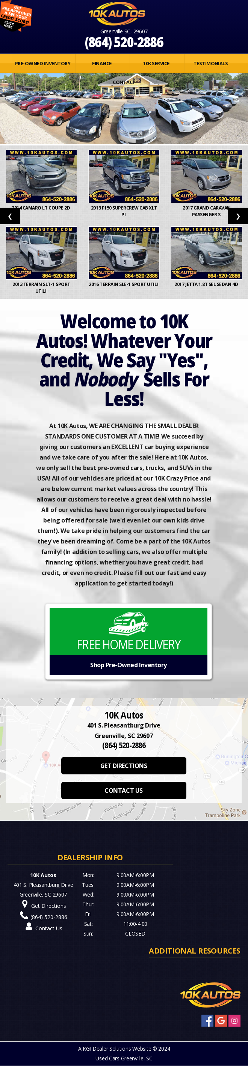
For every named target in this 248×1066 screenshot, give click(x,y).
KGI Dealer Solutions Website (117, 1048)
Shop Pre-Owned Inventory (128, 665)
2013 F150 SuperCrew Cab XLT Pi (124, 211)
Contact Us (48, 928)
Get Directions (48, 905)
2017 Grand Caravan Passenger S (206, 211)
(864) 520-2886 (124, 42)
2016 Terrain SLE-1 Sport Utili (124, 284)
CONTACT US (123, 790)
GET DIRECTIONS (123, 766)
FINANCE (101, 63)
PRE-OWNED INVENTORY (42, 63)
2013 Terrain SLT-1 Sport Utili (41, 287)
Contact (124, 82)
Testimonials (211, 63)
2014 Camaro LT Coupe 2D (41, 208)
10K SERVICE (156, 63)
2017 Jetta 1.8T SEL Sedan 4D (206, 284)
